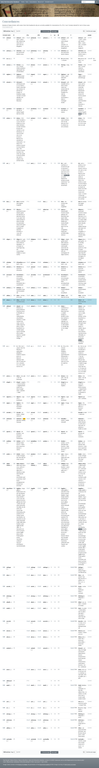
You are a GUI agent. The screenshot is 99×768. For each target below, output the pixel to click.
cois (64, 251)
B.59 (14, 108)
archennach (19, 276)
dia (66, 121)
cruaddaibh (64, 319)
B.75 (14, 403)
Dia (83, 297)
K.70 (4, 346)
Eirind (79, 188)
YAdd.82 (72, 567)
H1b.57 (39, 108)
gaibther (80, 214)
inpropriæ (82, 549)
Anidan (18, 441)
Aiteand (63, 82)
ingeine (21, 203)
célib (17, 527)
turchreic (84, 561)
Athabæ (80, 262)
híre (22, 133)
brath (24, 95)
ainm (17, 44)
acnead (80, 482)
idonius (63, 449)
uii (22, 246)
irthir (85, 188)
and (17, 148)
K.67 (4, 295)
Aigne (80, 403)
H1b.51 (39, 37)
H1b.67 (39, 295)
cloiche (80, 472)
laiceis (62, 54)
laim (62, 123)
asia (68, 180)
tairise (18, 449)
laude (84, 604)
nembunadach (82, 289)
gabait (21, 535)
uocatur (22, 459)
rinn (79, 722)
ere (82, 125)
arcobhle (63, 233)
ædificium (81, 590)
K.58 (4, 118)
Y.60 (71, 201)
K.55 (4, 74)
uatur (67, 467)
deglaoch (80, 48)
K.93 (4, 680)
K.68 (4, 300)
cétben (80, 693)
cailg (81, 330)
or (85, 669)
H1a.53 (28, 431)
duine (17, 221)
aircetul (80, 408)
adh (67, 295)
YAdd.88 (72, 621)
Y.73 (71, 396)
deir (19, 455)
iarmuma (65, 168)
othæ (67, 463)
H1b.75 (39, 412)
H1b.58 (39, 118)
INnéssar (18, 359)
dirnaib (63, 316)
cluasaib (80, 70)
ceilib (21, 522)
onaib (17, 522)
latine (22, 280)
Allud (79, 602)
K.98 (4, 720)
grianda (23, 390)
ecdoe (84, 586)
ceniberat (19, 541)
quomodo (21, 52)
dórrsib (18, 110)
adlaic (20, 507)
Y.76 (71, 418)
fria (67, 226)
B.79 (14, 454)
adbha (64, 465)
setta (62, 493)
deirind (63, 178)
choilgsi (18, 338)
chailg (66, 328)
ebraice (84, 658)
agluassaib (19, 70)
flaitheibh (63, 527)
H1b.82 (39, 567)
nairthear (63, 165)
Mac (82, 87)
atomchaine (64, 97)
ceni (85, 559)
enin (68, 457)
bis (84, 578)
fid (21, 90)
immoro (80, 168)
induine (18, 213)
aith (17, 41)
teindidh (63, 84)
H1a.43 (28, 295)
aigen (44, 74)
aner (62, 454)
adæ (32, 295)
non (82, 650)
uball (83, 697)
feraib (18, 535)
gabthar (63, 214)
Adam (62, 306)
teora (19, 147)
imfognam (82, 563)
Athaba (63, 262)
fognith (84, 112)
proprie (22, 530)
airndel (8, 412)
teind (66, 85)
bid (17, 77)
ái (81, 404)
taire (62, 361)
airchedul (18, 406)
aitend (8, 82)
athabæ (8, 262)
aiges (17, 404)
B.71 (14, 346)
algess (82, 256)
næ (67, 508)
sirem (85, 194)
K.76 (4, 418)
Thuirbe (80, 99)
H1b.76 (39, 418)
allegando (81, 597)
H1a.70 (28, 685)
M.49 (59, 50)
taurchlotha (21, 493)
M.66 (59, 346)
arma (79, 599)
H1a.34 (28, 82)
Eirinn (19, 152)
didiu (62, 43)
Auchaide (81, 739)
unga (79, 314)
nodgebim (19, 228)
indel (85, 412)
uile (79, 613)
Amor (79, 669)
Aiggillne (80, 488)
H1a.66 (28, 637)
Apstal (18, 431)
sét (17, 493)
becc (79, 582)
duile (62, 99)
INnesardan (64, 356)
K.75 (4, 412)
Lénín (17, 323)
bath (17, 264)
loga (67, 495)
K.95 (4, 701)
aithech (8, 38)
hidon (23, 444)
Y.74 (71, 403)
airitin (62, 505)
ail (80, 242)
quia (62, 172)
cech (82, 163)
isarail (65, 241)
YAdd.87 (72, 608)
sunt (65, 172)
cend (79, 283)
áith (23, 38)
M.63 (59, 287)
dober (83, 221)
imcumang (64, 515)
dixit (24, 87)
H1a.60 (28, 586)
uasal (63, 285)
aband (80, 577)
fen (64, 346)
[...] (7, 39)
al (82, 340)
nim (22, 97)
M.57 (59, 201)
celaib (18, 324)
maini (23, 365)
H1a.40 (28, 266)
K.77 (4, 431)
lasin (17, 113)
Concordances (33, 2)
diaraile (83, 223)
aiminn (45, 267)
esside (23, 154)
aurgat (81, 705)
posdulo (18, 433)
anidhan (8, 441)
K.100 (4, 739)
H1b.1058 (40, 58)
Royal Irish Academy (44, 764)
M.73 (59, 441)
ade (62, 377)
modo (84, 699)
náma (21, 39)
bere (82, 120)
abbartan (45, 209)
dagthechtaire (21, 385)
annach (45, 648)
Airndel (18, 412)
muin (84, 123)
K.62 (4, 239)
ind (85, 197)
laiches (18, 54)
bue (63, 291)
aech (17, 39)
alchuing (8, 596)
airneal (33, 412)
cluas (94, 60)
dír (17, 297)
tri (68, 172)
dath (85, 608)
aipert (21, 218)
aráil (22, 241)
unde (21, 87)
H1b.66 (39, 287)
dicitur (18, 143)
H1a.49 (28, 396)
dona (24, 522)
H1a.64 (28, 621)
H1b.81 (39, 488)
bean (23, 454)
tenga (79, 723)
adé (24, 376)
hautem (63, 446)
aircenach (63, 276)
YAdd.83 (72, 575)
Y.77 (71, 431)
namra (18, 416)
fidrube (80, 106)
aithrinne (9, 720)
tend (79, 84)
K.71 (4, 376)
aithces (8, 51)
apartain (80, 216)
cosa (79, 254)
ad (21, 295)
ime (83, 669)
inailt (79, 638)
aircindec (33, 274)
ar (23, 108)
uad (23, 498)
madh (64, 363)
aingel (8, 382)
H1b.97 (39, 596)
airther (18, 145)
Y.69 (71, 306)
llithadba (81, 335)
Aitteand (19, 82)
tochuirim (80, 436)
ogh (68, 74)
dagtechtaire (82, 389)
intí (17, 249)
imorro (18, 444)
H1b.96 (39, 707)
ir (23, 132)
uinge (21, 324)
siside (79, 177)
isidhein (63, 183)
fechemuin (81, 379)
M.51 (59, 64)
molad (19, 246)
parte (17, 356)
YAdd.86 (72, 602)
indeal (18, 414)
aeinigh (66, 249)
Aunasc (18, 65)
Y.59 (71, 163)
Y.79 (71, 454)
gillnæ (18, 490)
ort (81, 634)
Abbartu (80, 209)
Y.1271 (72, 701)
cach (21, 128)
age (84, 397)
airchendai (82, 541)
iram (19, 155)
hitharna (18, 308)
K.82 (4, 567)
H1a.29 (28, 37)
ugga (80, 505)
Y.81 (71, 488)
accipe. (83, 742)
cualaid (80, 358)
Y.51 (71, 37)
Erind (80, 195)
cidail (62, 510)
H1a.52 (28, 418)
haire (19, 126)
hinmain (18, 90)
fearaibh (65, 537)
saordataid (81, 485)
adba (17, 465)
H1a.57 (28, 488)
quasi (64, 58)
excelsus (18, 280)
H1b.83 (39, 575)
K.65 (4, 274)
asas (79, 97)
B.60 (14, 118)
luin (68, 311)
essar (79, 366)
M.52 (59, 74)
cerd (79, 115)
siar (17, 157)
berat (79, 561)
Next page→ (55, 31)
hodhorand (19, 492)
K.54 (4, 64)
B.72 (14, 376)
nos (83, 602)
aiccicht (8, 621)
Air (17, 128)
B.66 (14, 274)
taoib (79, 361)
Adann (80, 306)
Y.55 (71, 74)
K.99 (4, 728)
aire (83, 414)
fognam (63, 544)
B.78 (14, 431)
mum (81, 172)
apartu (63, 209)
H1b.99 (39, 728)
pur (83, 671)
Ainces (80, 631)
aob (85, 693)
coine (80, 365)
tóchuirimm (19, 438)
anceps (80, 632)
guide (62, 241)
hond (17, 480)
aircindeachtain (65, 283)
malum (80, 660)
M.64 (59, 295)
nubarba (80, 343)
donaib (21, 525)
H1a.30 (28, 50)
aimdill (64, 326)
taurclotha (19, 539)
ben (84, 454)
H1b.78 (39, 441)
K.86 (4, 602)
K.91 (4, 648)
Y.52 (71, 50)
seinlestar (83, 667)
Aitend (80, 82)
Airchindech (19, 274)
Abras (80, 637)
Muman (18, 349)
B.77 (14, 418)
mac (23, 70)
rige (84, 321)
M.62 (59, 274)
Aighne (18, 403)
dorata (81, 492)
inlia (20, 474)
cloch (20, 468)
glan (82, 674)
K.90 (4, 637)
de (65, 201)
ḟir (67, 517)
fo (68, 443)
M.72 (59, 454)
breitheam (19, 400)
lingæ (84, 570)
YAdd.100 (72, 739)
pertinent (80, 731)
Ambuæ (18, 287)
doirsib (80, 110)
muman (63, 348)
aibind (80, 272)
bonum (82, 651)
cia (79, 537)
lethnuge (82, 77)
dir (64, 297)
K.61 (4, 209)
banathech (81, 318)
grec (67, 278)
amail (22, 76)
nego (85, 708)
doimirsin (63, 503)
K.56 (4, 82)
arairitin (67, 497)
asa (62, 500)
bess (81, 512)
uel (24, 457)
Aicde (79, 586)
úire (21, 470)
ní (22, 43)
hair (79, 725)
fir (23, 513)
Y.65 (71, 274)
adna (32, 728)
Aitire (18, 376)
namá (17, 219)
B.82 (14, 488)
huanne (63, 467)
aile (84, 125)
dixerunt (18, 358)
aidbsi (81, 324)
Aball (79, 685)
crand (84, 429)
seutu (79, 558)
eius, (79, 52)
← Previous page (45, 31)
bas (21, 264)
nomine (22, 201)
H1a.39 (28, 262)
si (83, 330)
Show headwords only (7, 27)
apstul (32, 431)
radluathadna (20, 316)
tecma (22, 301)
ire (22, 138)
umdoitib (22, 68)
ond (17, 468)
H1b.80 (39, 463)
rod (82, 336)
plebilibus (19, 353)
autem (18, 532)
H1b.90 (39, 637)
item (22, 348)
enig (23, 248)
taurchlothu (19, 517)
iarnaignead (19, 482)
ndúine (18, 112)
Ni (24, 89)
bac (84, 577)
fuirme (80, 95)
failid (19, 392)
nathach (65, 318)
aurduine (9, 108)
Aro (79, 199)
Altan (79, 300)
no (83, 89)
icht (85, 621)
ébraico (83, 653)
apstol (8, 431)
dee (23, 295)
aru (68, 173)
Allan (17, 300)
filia (22, 457)
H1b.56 (39, 82)
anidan (45, 441)
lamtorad (80, 640)
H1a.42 (28, 287)
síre (79, 170)
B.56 (14, 64)
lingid (79, 569)
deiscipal (80, 626)
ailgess (45, 239)
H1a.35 (28, 108)
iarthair (18, 160)
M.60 (59, 262)
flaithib (84, 544)
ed (84, 479)
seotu (66, 519)
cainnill (23, 335)
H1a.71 (28, 701)
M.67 (59, 376)
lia (82, 474)
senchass (20, 479)
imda (80, 610)
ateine (62, 420)
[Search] (88, 2)
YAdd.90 (72, 637)
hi (16, 313)
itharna (80, 308)
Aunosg (63, 65)
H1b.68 (39, 300)
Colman (18, 321)
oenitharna (64, 308)
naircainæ (66, 524)
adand (18, 335)
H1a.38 (28, 239)
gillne (66, 529)
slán (83, 618)
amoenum (19, 270)
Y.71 (71, 376)
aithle (79, 422)
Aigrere (18, 397)
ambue (8, 287)
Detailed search (49, 2)
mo (21, 336)
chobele (80, 235)
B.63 (14, 239)
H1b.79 (39, 454)
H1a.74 (28, 720)
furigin (18, 92)
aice (81, 623)
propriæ (80, 552)
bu (83, 92)
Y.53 (71, 58)
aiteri (32, 376)
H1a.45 (28, 306)
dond (79, 508)
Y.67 (71, 295)
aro (82, 185)
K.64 (4, 266)
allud (32, 602)
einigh (62, 497)
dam (23, 359)
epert (24, 224)
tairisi (85, 449)
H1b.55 (39, 74)
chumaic (80, 520)
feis (82, 638)
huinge (63, 314)
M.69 (59, 403)
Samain (21, 89)
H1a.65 (28, 630)
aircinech (9, 274)
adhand (8, 306)
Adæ (79, 295)
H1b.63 (39, 262)
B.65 (14, 266)
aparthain (63, 216)
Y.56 (71, 82)
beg (79, 578)
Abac (79, 575)
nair (67, 544)
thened (83, 422)
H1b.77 (39, 431)
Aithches (18, 51)
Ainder (18, 454)
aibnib (80, 580)
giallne (84, 490)
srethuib (80, 477)
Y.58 (71, 118)
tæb (62, 94)
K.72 (4, 382)
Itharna (83, 331)
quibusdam (19, 351)
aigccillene (9, 488)
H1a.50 (28, 403)
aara (66, 359)
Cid (17, 507)
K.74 (4, 403)
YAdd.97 (72, 596)
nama (62, 41)
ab (85, 58)
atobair (22, 219)
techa (79, 259)
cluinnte (80, 741)
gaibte (83, 556)
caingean (18, 408)
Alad (79, 608)
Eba (79, 690)
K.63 (4, 262)
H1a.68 (28, 669)
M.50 (59, 58)
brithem (84, 398)
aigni (32, 403)
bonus (19, 384)
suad (24, 477)
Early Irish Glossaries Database (10, 2)
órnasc (21, 66)
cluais (79, 62)
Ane (7, 201)
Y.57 (71, 108)
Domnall (22, 331)
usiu (66, 221)
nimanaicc (80, 104)
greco (84, 457)
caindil (80, 328)
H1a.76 (28, 739)
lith (22, 474)
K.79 (4, 454)
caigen (80, 409)
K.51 (4, 37)
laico (22, 54)
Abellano (84, 685)
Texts (26, 2)
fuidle (79, 429)
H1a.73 (28, 596)
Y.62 (71, 239)
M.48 (59, 37)
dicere (18, 534)
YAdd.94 (72, 685)
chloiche (18, 472)
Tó (80, 368)
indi (62, 251)
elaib (83, 313)
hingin (84, 455)
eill (81, 690)
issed (24, 479)
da (67, 248)
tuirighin (63, 95)
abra (83, 637)
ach (7, 701)
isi (24, 214)
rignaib (80, 321)
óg (82, 283)
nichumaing (19, 512)
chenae (84, 226)
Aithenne (81, 418)
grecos (83, 278)
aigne (8, 403)
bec (82, 578)
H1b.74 (39, 403)
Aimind (18, 267)
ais (83, 728)
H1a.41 (28, 274)
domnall (63, 323)
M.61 (59, 266)
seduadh (66, 505)
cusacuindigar (20, 251)
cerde (22, 113)
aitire (8, 376)
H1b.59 (39, 163)
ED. (24, 418)
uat (17, 135)
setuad (63, 498)
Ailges (18, 239)
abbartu (8, 209)
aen (84, 306)
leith (65, 77)
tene (82, 420)
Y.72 (71, 382)
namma (80, 244)
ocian (79, 194)
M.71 (59, 431)
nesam (81, 187)
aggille (84, 546)
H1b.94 (39, 685)
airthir (84, 185)
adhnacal (9, 681)
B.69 (14, 300)
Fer (24, 348)
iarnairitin (19, 519)
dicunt (18, 389)
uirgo (17, 459)
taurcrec (18, 542)
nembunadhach (65, 289)
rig (17, 331)
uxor (24, 51)
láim (19, 123)
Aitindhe (63, 418)
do (22, 44)
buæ (23, 289)
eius (17, 52)
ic (78, 673)
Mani (84, 371)
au (84, 58)
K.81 (4, 488)
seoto (66, 539)
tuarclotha (64, 541)
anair (17, 120)
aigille (18, 525)
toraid (80, 697)
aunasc (8, 65)
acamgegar (64, 253)
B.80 (14, 441)
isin (17, 214)
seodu (22, 515)
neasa (64, 177)
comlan (83, 285)
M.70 (59, 418)
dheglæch (19, 46)
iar (82, 475)
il (82, 608)
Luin (21, 323)
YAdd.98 (72, 720)
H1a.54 (28, 441)
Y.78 (71, 441)
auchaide (9, 739)
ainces (8, 631)
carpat (18, 348)
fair (84, 617)
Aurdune (63, 108)
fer (68, 346)
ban (62, 318)
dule (80, 102)
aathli (67, 420)
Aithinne (18, 418)
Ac (79, 708)
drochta (80, 665)
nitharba (18, 319)
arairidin (21, 497)
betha (22, 160)
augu (62, 490)
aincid (84, 632)
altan (8, 300)
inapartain (64, 231)
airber (8, 118)
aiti (79, 628)
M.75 (59, 382)
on (79, 56)
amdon (63, 443)
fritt (22, 118)
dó (24, 121)
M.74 (59, 463)
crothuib (80, 319)
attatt (23, 145)
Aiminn (80, 267)
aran (68, 542)
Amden (63, 441)
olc (84, 665)
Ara (21, 143)
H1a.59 (28, 575)
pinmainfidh (64, 90)
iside (83, 197)
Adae (17, 295)
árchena (23, 126)
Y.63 (71, 262)
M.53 (59, 82)
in (20, 159)
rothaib (18, 330)
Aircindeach (64, 274)
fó (24, 441)
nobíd (18, 68)
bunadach (19, 289)
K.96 (4, 707)
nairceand (63, 508)
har (85, 248)
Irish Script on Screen (70, 764)
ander (8, 454)
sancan (84, 95)
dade (79, 377)
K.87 (4, 608)
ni (67, 44)
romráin (18, 95)
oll (79, 695)
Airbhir (63, 118)
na (17, 71)
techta (23, 216)
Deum (80, 435)
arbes (17, 505)
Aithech (18, 38)
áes (85, 113)
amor (8, 669)
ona (62, 525)
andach (8, 648)
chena (18, 224)
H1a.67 (28, 648)
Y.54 (71, 64)
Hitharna (22, 309)
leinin (62, 311)
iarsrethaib (19, 477)
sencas (80, 479)
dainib (81, 363)
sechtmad (19, 211)
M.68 (59, 396)
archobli (18, 231)
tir (63, 175)
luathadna (81, 338)
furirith (80, 213)
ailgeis (67, 239)
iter (22, 121)
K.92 (4, 669)
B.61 (14, 201)
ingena (63, 457)
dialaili (62, 221)
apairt (62, 218)
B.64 (14, 262)
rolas (79, 475)
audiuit (18, 354)
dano (83, 239)
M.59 (59, 239)
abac (7, 575)
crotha (22, 326)
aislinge (8, 567)
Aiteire (63, 376)
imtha (62, 358)
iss (79, 676)
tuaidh (83, 361)
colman (63, 309)
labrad (82, 572)
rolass (18, 475)
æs (20, 113)
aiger (67, 397)
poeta (18, 309)
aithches (45, 51)
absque (80, 570)
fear (68, 492)
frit (84, 118)
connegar (83, 254)
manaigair (63, 101)
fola (79, 615)
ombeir (18, 515)
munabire (22, 120)
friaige (67, 403)
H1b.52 (39, 50)
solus (84, 390)
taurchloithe (81, 495)
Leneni (80, 311)
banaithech (19, 328)
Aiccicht (80, 621)
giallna (66, 490)
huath (84, 465)
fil (21, 92)
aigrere (8, 397)
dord (17, 333)
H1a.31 (28, 58)
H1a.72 (28, 707)
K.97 (4, 713)
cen (79, 572)
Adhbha (63, 463)
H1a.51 (28, 412)
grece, (80, 588)
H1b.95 (39, 701)
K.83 (4, 575)
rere (17, 398)
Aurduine (19, 108)
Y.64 (71, 266)
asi (22, 140)
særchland (20, 71)
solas (17, 390)
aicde (32, 586)
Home (22, 2)
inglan (81, 676)
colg (17, 336)
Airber (18, 118)
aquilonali (80, 354)
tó (19, 361)
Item (79, 331)
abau (67, 58)
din (24, 41)
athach (66, 41)
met (82, 695)
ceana (62, 224)
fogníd (22, 112)
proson (65, 532)
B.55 (14, 50)
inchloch (18, 484)
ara (66, 183)
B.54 (14, 37)
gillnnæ (18, 502)
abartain (20, 214)
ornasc (83, 66)
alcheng (45, 596)
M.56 (59, 163)
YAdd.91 (72, 648)
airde (79, 583)
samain (63, 89)
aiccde (8, 586)
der (17, 457)
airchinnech (46, 274)
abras (8, 637)
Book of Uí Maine (23, 764)
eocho (63, 39)
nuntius (23, 384)
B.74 (14, 396)
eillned (80, 692)
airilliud (80, 226)
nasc (23, 65)
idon (85, 446)
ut (21, 130)
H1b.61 (39, 209)
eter (62, 121)
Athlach (63, 38)
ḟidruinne (18, 101)
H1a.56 (28, 463)
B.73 (14, 382)
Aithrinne (81, 720)
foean (62, 76)
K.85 (4, 596)
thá (17, 361)
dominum (19, 435)
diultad (18, 443)
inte (85, 572)
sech (82, 84)
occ (23, 328)
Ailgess (80, 239)
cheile (22, 226)
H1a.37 (28, 163)
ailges (8, 239)
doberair (18, 235)
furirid (23, 211)
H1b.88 (39, 621)
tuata (81, 56)
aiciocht (33, 621)
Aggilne (63, 488)
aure (79, 60)
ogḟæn (80, 76)
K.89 (4, 630)
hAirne (23, 147)
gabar (22, 213)
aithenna (80, 427)
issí (22, 484)
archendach (81, 276)
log (84, 497)
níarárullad (21, 223)
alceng (33, 596)
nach (80, 519)
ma (62, 359)
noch (82, 175)
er (85, 281)
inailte (80, 645)
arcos (17, 278)
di (16, 123)
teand (18, 87)
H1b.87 (39, 608)
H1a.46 (28, 346)
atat (85, 182)
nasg (68, 65)
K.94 (4, 685)
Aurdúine (80, 108)
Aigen (80, 74)
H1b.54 (39, 64)
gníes (79, 406)
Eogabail (18, 205)
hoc (24, 324)
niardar (63, 223)
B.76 (14, 412)
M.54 (59, 108)
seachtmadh (64, 211)
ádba (17, 470)
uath (21, 465)
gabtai (63, 539)
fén (19, 346)
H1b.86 (39, 602)
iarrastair (18, 485)
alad (79, 604)
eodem (80, 699)
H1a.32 (28, 64)
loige (20, 248)
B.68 (14, 295)
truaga (85, 363)
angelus (23, 382)
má (17, 366)
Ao (62, 58)
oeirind (63, 182)
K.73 (4, 396)
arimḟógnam (19, 544)
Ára (21, 148)
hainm (62, 46)
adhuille (18, 97)
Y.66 (71, 287)
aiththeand (19, 84)
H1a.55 (28, 454)
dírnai (17, 326)
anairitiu (18, 513)
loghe (62, 249)
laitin (62, 281)
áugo (23, 488)
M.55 (59, 118)
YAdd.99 (72, 728)
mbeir (82, 524)
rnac (84, 309)
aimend (33, 267)
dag (79, 650)
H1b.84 (39, 586)
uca (64, 500)
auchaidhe (46, 739)
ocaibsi (21, 333)
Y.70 (71, 346)
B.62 (14, 209)
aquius (23, 354)
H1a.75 (28, 728)
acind (84, 626)
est (23, 130)
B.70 (14, 306)
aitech (82, 41)
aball (7, 685)
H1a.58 (28, 567)
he (79, 667)
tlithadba (20, 313)
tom (66, 358)
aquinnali (63, 354)
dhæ (62, 297)
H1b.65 (39, 274)
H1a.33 (28, 74)
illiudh (66, 223)
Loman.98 (90, 58)
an (64, 94)
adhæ (8, 295)
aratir (67, 170)
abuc (32, 575)
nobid (79, 68)
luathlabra (81, 341)
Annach (80, 648)
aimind (8, 267)
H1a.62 (28, 602)
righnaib (63, 321)
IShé (17, 474)
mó (24, 361)
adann (45, 306)
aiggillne (45, 488)
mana (21, 361)
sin (17, 223)
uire (65, 470)
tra (22, 519)
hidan (22, 443)
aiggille (33, 488)
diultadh (63, 444)
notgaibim (81, 231)
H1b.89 (39, 630)
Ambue (63, 287)
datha (84, 610)
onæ (23, 465)
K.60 (4, 201)
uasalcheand (19, 285)
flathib (18, 524)
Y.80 (71, 463)
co (21, 95)
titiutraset (66, 522)
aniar (17, 125)
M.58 (59, 209)
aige (23, 397)
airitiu (19, 503)
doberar (80, 236)
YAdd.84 (72, 586)
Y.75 (71, 412)
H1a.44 (28, 300)
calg (67, 326)
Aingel (18, 382)
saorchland (81, 71)
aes (85, 731)
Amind (63, 267)
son (23, 529)
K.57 (4, 108)
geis (24, 239)
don (83, 192)
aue (79, 66)
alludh (8, 602)
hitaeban (18, 94)
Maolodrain (81, 90)
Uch (79, 701)
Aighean (18, 74)
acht (20, 44)
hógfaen (18, 76)
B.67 (14, 287)
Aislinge (80, 567)
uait (68, 166)
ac (19, 336)
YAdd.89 (72, 630)
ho (21, 155)
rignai (22, 330)
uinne (79, 467)
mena (82, 368)
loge (79, 253)
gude (79, 248)
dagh (84, 650)
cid (24, 517)
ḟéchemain (19, 379)
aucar (79, 746)
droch (79, 658)
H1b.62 (39, 239)
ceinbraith (63, 542)
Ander (80, 454)
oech (80, 39)
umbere (64, 125)
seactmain (64, 248)
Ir (78, 172)
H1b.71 (39, 376)
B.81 (14, 463)
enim (20, 457)
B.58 (14, 82)
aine (66, 203)
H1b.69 (39, 306)
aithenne (9, 418)
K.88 (4, 621)
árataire (22, 363)
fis (80, 634)
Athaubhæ (19, 262)
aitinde (33, 418)
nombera (66, 120)
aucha (85, 703)
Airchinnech (81, 274)
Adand (18, 306)
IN (83, 365)
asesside (18, 140)
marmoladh (64, 246)
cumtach (80, 593)
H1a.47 (28, 376)
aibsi (64, 324)
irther (17, 154)
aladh (8, 608)
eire (62, 126)
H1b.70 (39, 346)
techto (83, 218)
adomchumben (82, 101)
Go (96, 2)
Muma (18, 138)
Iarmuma (80, 178)
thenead (18, 422)
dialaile (63, 495)
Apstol (80, 431)
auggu (80, 490)
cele (62, 228)
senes (84, 729)
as (21, 150)
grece (21, 278)
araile (22, 221)
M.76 (59, 488)
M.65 (59, 306)
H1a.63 (28, 608)
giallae (83, 507)
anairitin (63, 517)
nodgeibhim (64, 229)
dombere (21, 125)
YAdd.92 (72, 669)
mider (62, 455)
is (20, 85)
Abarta (18, 209)
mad (17, 248)
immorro (80, 190)
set (65, 512)
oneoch (18, 510)
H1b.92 (39, 669)
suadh (84, 477)
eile (66, 513)
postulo (80, 433)
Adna (79, 728)
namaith (63, 44)
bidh (62, 77)
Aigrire (63, 397)
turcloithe (81, 559)
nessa (23, 150)
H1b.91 (39, 648)
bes (85, 500)
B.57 (14, 74)
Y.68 (71, 300)
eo (23, 267)
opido (79, 687)
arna (62, 522)
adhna (8, 728)
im (82, 68)
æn (22, 306)
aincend (18, 99)
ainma (62, 529)
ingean (63, 205)
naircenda (22, 505)
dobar (62, 219)
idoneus (18, 448)
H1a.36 (28, 118)
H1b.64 (39, 266)
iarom (23, 500)
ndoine (80, 112)
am (81, 671)
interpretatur (81, 656)
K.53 (4, 58)
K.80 (4, 463)
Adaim (67, 324)
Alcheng (80, 596)
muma (82, 166)
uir (23, 467)
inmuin (80, 94)
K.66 (4, 287)
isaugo (18, 500)
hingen (23, 455)
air (64, 123)
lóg (23, 495)
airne (62, 173)
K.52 (4, 50)
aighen (8, 74)
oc (20, 335)
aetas (79, 736)
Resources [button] (40, 2)
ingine (82, 203)
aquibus (63, 349)
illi (78, 733)
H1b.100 (40, 739)
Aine (17, 201)
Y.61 (71, 209)
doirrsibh (63, 110)
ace (80, 624)
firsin (24, 502)
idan (67, 444)
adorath (63, 492)
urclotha (66, 493)
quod (17, 268)
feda (84, 705)
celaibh (64, 313)
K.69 (4, 306)
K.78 (4, 441)
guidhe (64, 244)
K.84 (4, 586)
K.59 (4, 163)
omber (63, 519)
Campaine (81, 688)
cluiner (80, 747)
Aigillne (18, 488)
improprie (19, 529)
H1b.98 (39, 720)
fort (24, 123)
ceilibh (65, 530)
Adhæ (62, 295)
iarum (62, 502)
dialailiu (85, 529)
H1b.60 (39, 201)
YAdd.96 (72, 707)
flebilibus (63, 351)
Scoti (21, 387)
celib (64, 525)
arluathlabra (19, 318)
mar (80, 356)
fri (18, 226)
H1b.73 (39, 396)
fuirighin (63, 92)
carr (22, 346)
